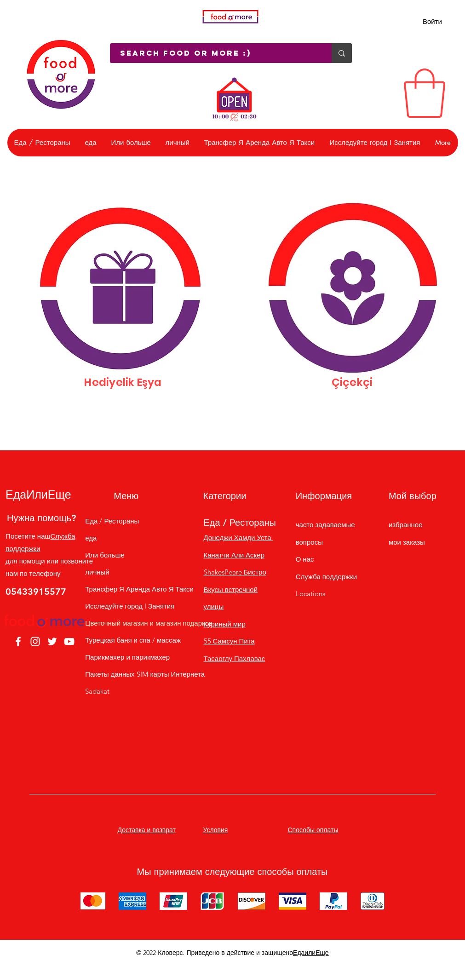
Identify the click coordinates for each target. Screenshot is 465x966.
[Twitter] (52, 641)
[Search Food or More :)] (216, 53)
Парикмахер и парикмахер (126, 657)
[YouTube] (69, 641)
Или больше (104, 555)
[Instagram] (35, 641)
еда (91, 538)
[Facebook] (18, 641)
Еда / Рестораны (112, 521)
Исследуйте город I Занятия (126, 606)
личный (97, 572)
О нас (305, 559)
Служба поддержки (326, 576)
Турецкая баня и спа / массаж (126, 640)
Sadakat (97, 691)
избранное (406, 524)
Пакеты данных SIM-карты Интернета (126, 674)
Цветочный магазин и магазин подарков (126, 623)
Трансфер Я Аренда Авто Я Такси (126, 589)
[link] (424, 93)
